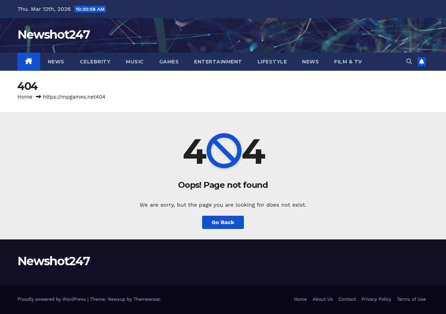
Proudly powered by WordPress (52, 299)
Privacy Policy (376, 299)
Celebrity (95, 62)
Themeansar (146, 299)
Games (169, 62)
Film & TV (348, 62)
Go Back (223, 222)
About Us (323, 299)
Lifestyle (272, 62)
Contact (347, 299)
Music (135, 62)
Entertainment (218, 62)
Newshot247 (53, 34)
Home (24, 97)
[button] (409, 61)
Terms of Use (411, 299)
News (56, 62)
